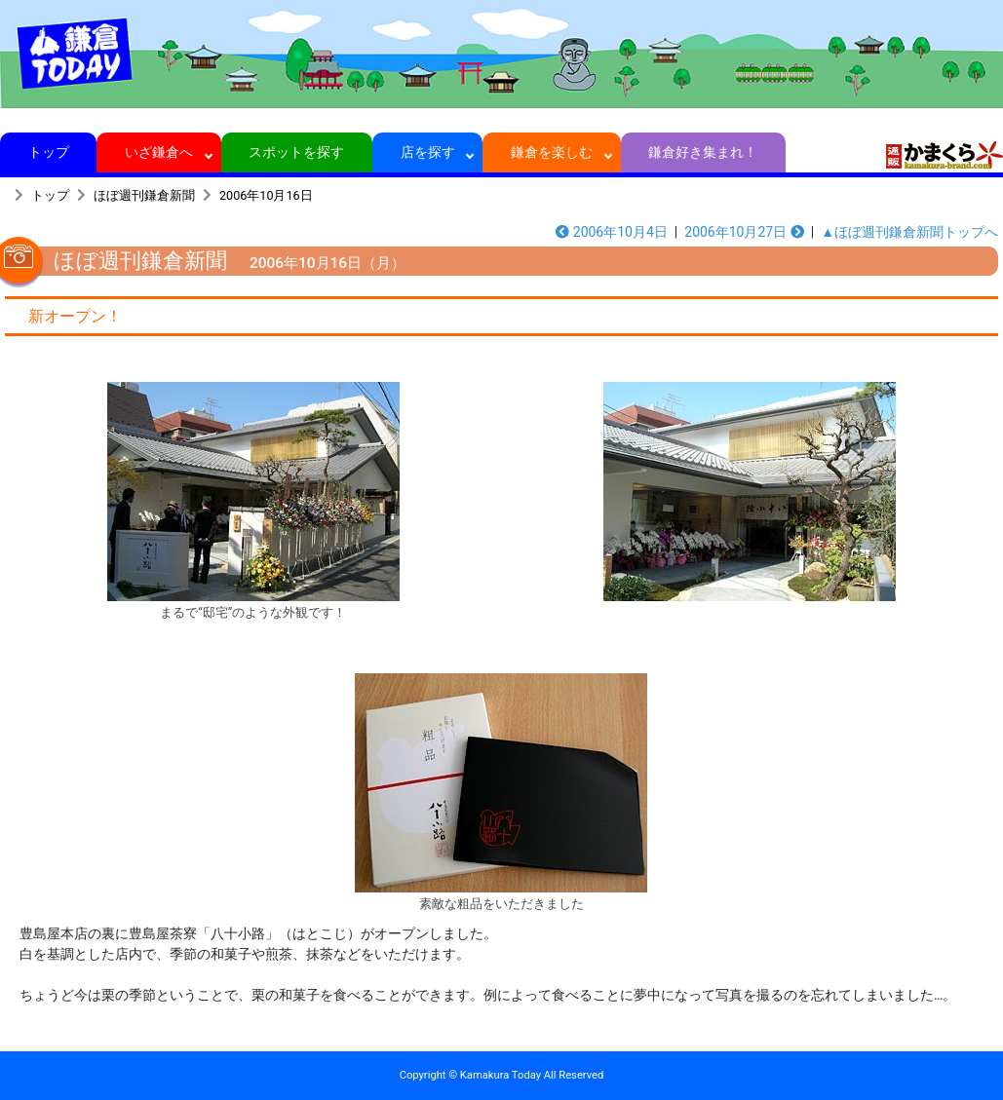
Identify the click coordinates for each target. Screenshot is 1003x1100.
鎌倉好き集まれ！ (703, 152)
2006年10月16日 (266, 195)
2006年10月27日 (743, 232)
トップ (48, 152)
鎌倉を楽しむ (552, 152)
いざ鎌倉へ (159, 152)
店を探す (427, 152)
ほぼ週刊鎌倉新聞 (144, 195)
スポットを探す (297, 152)
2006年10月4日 (612, 232)
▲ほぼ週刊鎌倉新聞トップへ (909, 232)
